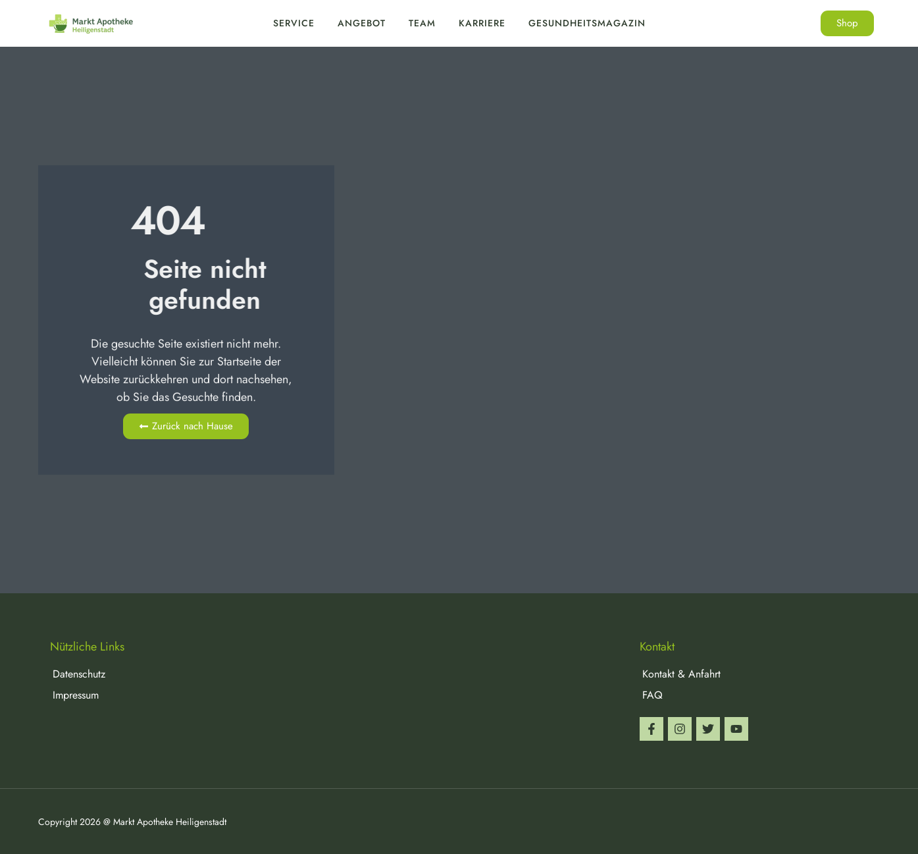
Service (294, 23)
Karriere (482, 23)
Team (422, 23)
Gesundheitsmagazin (587, 23)
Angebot (362, 23)
